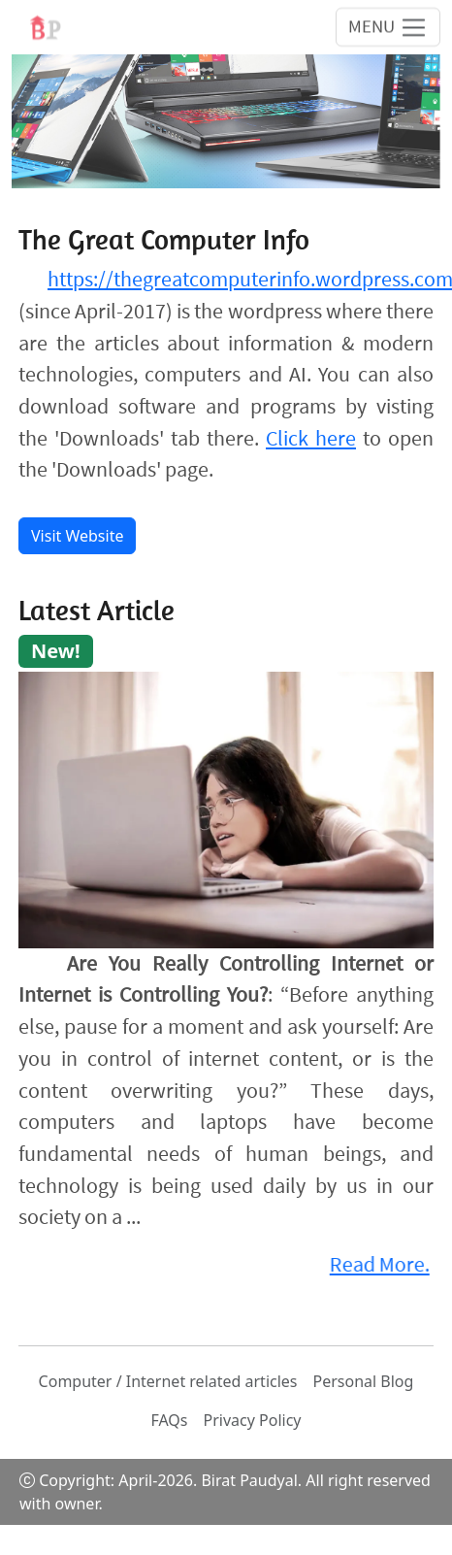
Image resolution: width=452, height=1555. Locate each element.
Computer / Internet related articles (168, 1381)
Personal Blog (363, 1381)
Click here (311, 438)
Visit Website (77, 535)
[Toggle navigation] (388, 26)
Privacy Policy (253, 1420)
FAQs (168, 1420)
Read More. (378, 1264)
